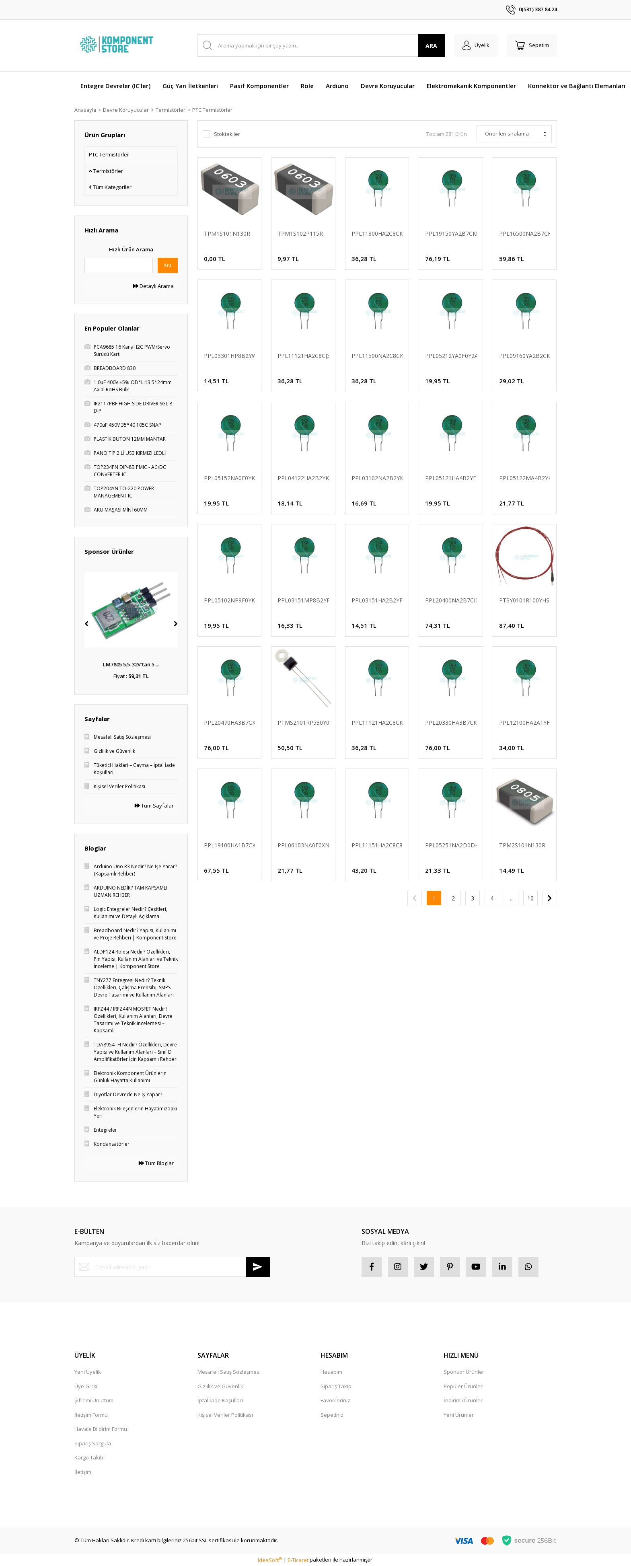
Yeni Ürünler (459, 1414)
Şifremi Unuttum (93, 1400)
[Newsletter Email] (172, 1267)
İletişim (82, 1472)
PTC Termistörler (214, 109)
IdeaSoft (270, 1560)
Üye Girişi (85, 1386)
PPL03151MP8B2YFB (303, 600)
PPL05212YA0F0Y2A (451, 356)
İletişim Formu (91, 1414)
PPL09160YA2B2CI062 (525, 356)
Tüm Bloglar (156, 1163)
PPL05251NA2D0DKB (451, 845)
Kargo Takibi (89, 1457)
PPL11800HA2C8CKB (377, 233)
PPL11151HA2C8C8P (377, 845)
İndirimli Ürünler (463, 1400)
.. (511, 898)
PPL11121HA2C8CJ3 (303, 356)
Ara (168, 265)
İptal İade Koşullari (220, 1400)
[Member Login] (475, 45)
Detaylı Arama (153, 286)
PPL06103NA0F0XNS (303, 845)
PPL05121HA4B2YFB (451, 478)
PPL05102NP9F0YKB (229, 600)
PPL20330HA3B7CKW (451, 722)
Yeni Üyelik (87, 1371)
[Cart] (532, 45)
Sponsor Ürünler (464, 1371)
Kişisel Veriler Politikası (225, 1414)
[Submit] (258, 1267)
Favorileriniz (335, 1400)
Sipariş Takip (336, 1386)
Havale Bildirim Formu (100, 1428)
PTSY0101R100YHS (524, 600)
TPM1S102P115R (300, 233)
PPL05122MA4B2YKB (525, 478)
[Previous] (86, 624)
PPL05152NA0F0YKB (229, 478)
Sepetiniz (332, 1414)
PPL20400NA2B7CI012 (451, 600)
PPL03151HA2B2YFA (377, 600)
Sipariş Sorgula (92, 1443)
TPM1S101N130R (227, 233)
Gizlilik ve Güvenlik (220, 1386)
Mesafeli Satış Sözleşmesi (229, 1371)
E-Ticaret (298, 1560)
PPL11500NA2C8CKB (377, 356)
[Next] (176, 624)
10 (530, 898)
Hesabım (331, 1371)
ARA (431, 45)
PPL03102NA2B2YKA (377, 478)
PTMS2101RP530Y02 (303, 722)
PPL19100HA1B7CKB (229, 845)
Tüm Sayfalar (154, 805)
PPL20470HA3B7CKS (229, 722)
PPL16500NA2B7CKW (525, 233)
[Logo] (117, 45)
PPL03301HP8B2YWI (229, 356)
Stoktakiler (227, 134)
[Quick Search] (118, 265)
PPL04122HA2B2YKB (303, 478)
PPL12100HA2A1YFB (525, 722)
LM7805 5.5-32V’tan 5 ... (131, 664)
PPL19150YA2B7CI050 (451, 233)
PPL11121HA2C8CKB (377, 722)
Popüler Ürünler (463, 1386)
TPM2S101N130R (522, 845)
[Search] (321, 45)
